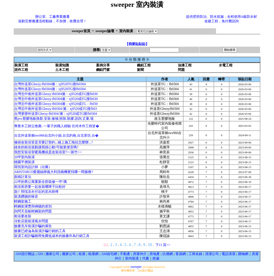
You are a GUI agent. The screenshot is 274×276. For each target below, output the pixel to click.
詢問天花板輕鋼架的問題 (33, 211)
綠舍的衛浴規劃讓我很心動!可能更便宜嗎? (46, 147)
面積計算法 (22, 177)
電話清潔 (228, 254)
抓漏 (155, 258)
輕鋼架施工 (22, 201)
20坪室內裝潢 (24, 157)
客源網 (181, 254)
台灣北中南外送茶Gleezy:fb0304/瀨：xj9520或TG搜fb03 (55, 108)
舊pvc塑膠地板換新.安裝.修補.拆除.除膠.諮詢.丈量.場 (54, 118)
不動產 (125, 254)
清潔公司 (212, 254)
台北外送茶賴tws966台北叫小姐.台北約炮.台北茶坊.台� (56, 135)
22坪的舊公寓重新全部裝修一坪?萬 (40, 182)
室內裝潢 (132, 258)
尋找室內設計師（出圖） (33, 167)
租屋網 (93, 254)
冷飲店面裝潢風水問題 (31, 221)
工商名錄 (195, 254)
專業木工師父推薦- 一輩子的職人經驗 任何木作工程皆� (56, 126)
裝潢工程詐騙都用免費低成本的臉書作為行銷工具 (51, 236)
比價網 (167, 254)
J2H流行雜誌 (25, 254)
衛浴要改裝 (22, 216)
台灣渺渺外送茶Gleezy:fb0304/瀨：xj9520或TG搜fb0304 (55, 113)
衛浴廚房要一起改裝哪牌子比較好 (40, 186)
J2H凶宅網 (109, 254)
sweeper (135, 267)
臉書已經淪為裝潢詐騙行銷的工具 (40, 231)
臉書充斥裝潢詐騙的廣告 (33, 226)
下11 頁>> (162, 245)
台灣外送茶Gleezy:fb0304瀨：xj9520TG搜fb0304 (50, 84)
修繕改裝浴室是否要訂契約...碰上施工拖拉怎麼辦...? (53, 142)
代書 (145, 258)
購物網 (243, 254)
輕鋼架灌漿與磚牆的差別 (33, 206)
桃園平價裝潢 (24, 162)
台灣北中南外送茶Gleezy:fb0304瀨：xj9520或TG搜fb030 (56, 94)
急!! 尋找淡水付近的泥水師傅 (36, 191)
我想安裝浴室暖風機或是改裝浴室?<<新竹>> (48, 152)
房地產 (154, 254)
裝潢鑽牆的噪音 (26, 196)
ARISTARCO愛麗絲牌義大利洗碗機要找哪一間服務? (53, 172)
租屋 (82, 254)
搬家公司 (52, 254)
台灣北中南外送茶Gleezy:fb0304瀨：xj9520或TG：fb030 (56, 104)
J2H (40, 254)
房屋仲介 (140, 254)
